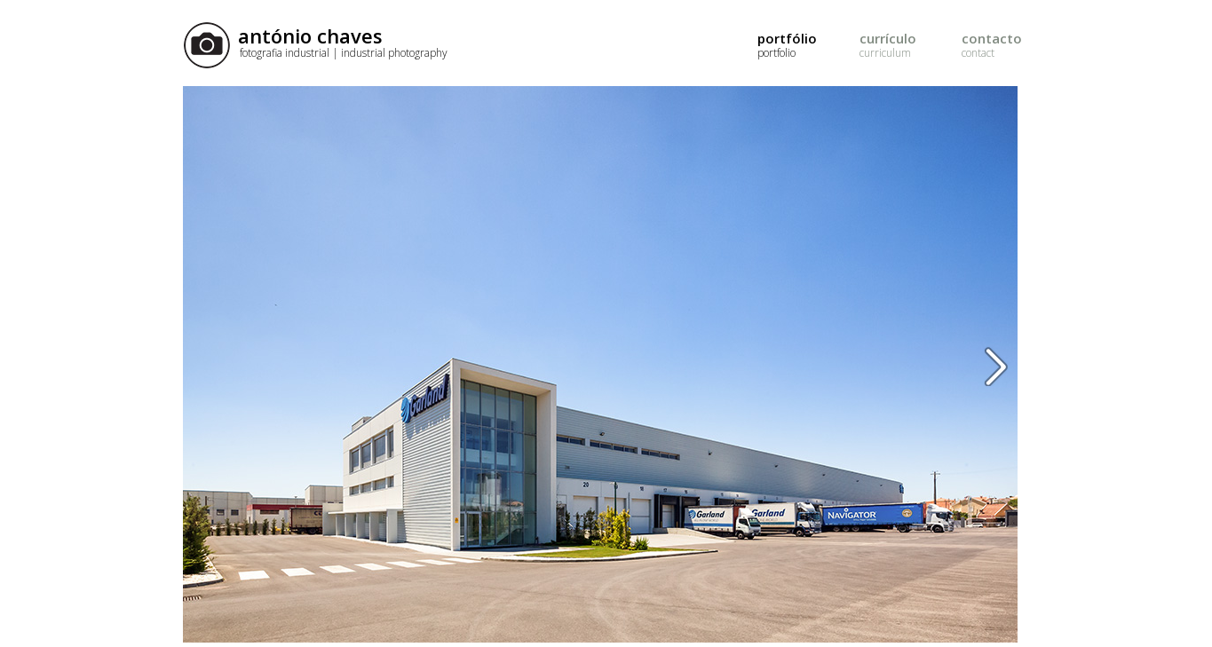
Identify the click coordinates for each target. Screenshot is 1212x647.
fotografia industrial (344, 52)
